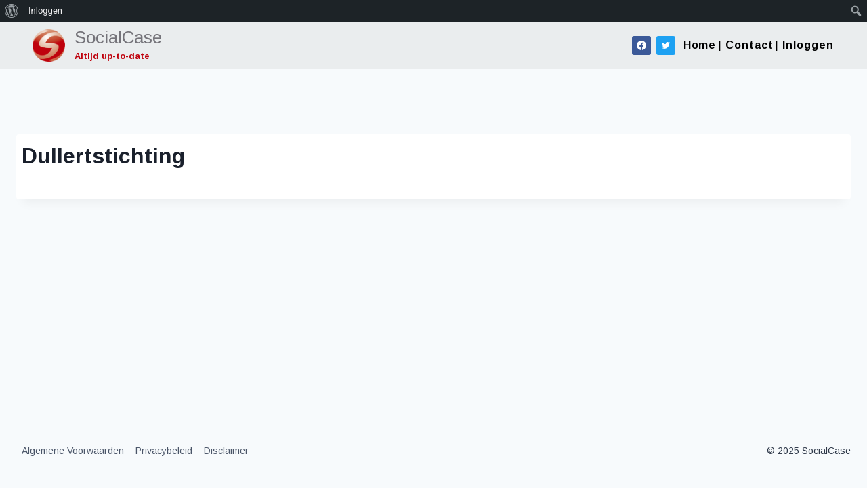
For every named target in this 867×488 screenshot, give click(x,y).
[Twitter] (665, 45)
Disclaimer (226, 450)
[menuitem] (12, 11)
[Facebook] (641, 45)
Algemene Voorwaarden (73, 450)
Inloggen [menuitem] (45, 10)
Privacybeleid (163, 450)
